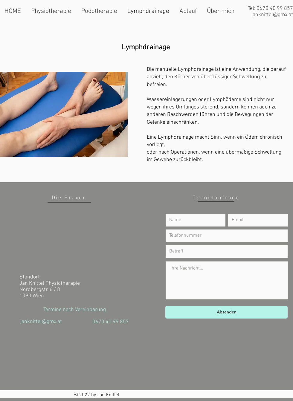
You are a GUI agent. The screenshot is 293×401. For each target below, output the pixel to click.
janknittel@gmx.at (272, 15)
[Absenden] (226, 312)
